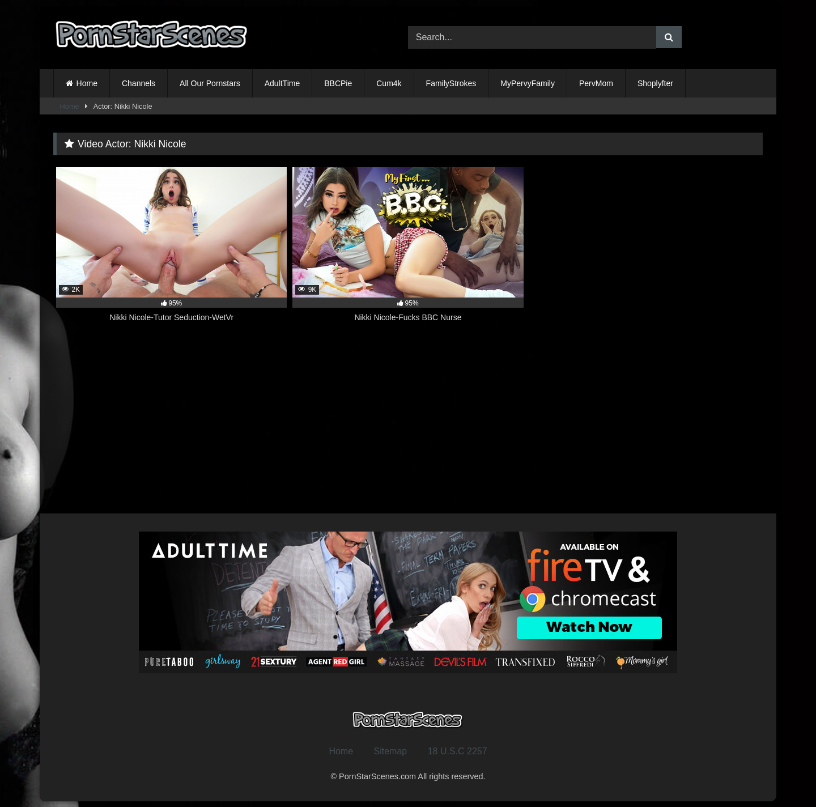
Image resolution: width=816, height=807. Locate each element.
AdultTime (282, 83)
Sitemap (390, 751)
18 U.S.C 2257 (457, 751)
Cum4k (388, 83)
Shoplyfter (655, 83)
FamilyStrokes (451, 83)
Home (86, 83)
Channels (138, 83)
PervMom (596, 83)
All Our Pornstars (210, 83)
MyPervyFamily (527, 83)
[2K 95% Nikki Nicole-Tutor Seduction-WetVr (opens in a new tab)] (171, 251)
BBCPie (338, 83)
